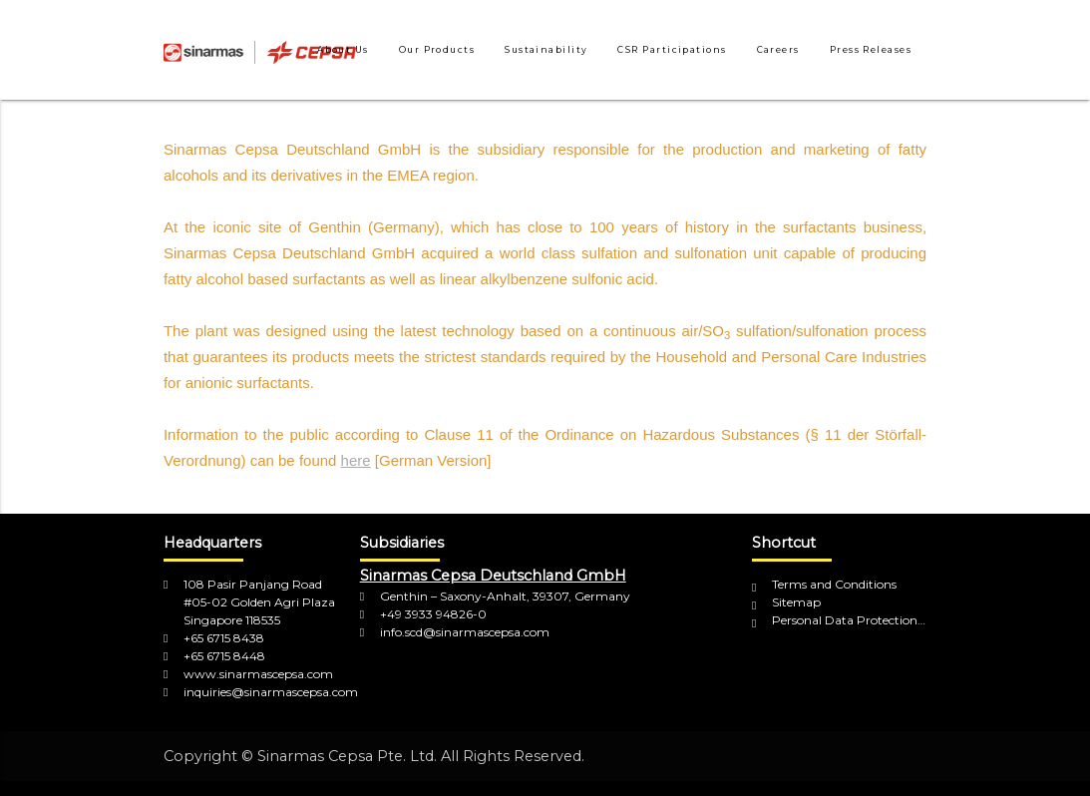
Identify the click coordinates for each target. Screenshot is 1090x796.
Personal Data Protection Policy (849, 619)
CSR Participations (671, 50)
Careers (778, 50)
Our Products (437, 50)
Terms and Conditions (834, 584)
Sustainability (546, 50)
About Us (343, 50)
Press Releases (870, 50)
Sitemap (796, 602)
